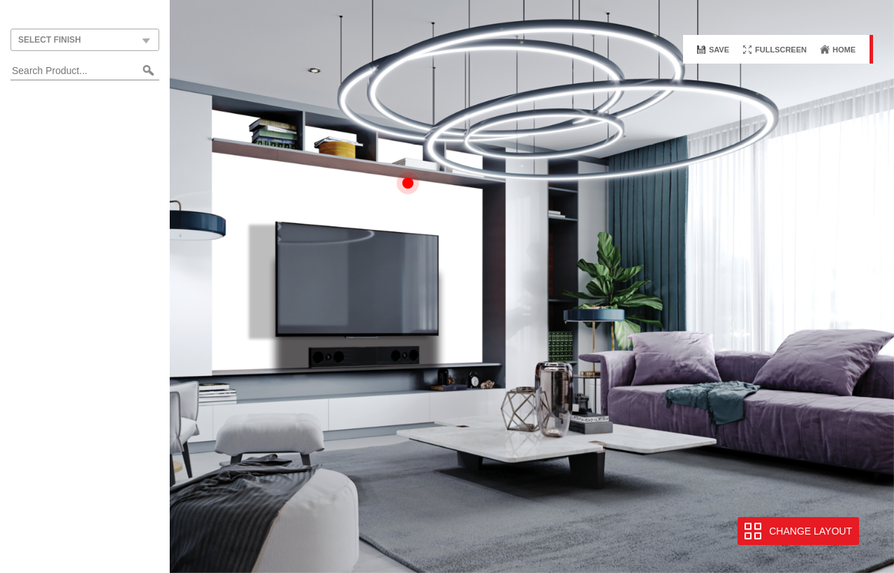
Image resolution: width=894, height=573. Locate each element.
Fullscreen (781, 49)
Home (844, 49)
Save (719, 49)
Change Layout (810, 531)
